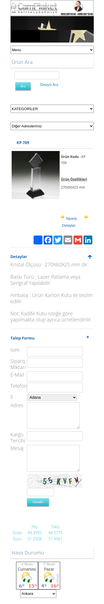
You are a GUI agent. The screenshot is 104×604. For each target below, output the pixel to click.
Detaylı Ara (49, 85)
